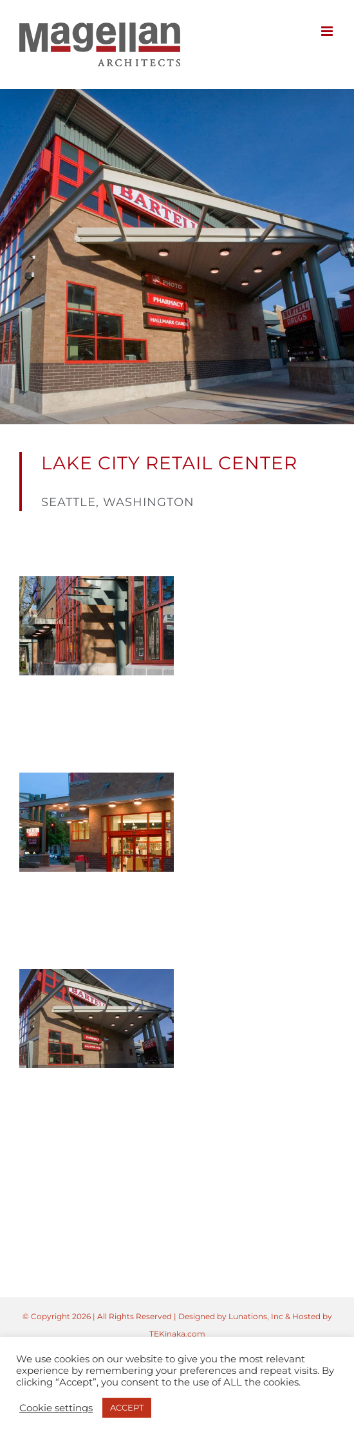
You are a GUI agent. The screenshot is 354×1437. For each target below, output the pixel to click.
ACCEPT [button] (127, 1407)
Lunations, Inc (255, 1316)
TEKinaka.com (177, 1333)
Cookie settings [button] (56, 1408)
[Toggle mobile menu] (328, 31)
